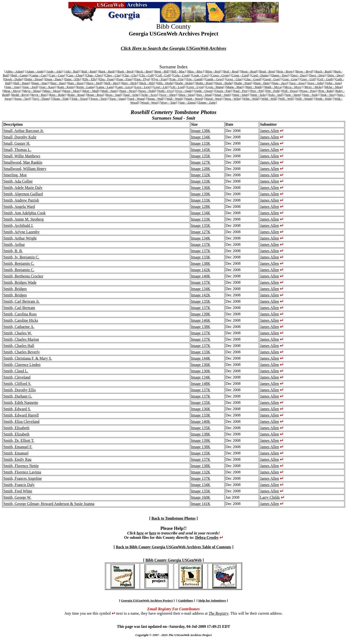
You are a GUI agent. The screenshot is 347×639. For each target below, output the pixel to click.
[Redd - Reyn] (20, 95)
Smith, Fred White (17, 491)
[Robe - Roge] (76, 95)
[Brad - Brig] (266, 71)
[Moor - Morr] (71, 91)
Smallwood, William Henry (24, 169)
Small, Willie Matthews (21, 156)
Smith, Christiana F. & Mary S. (27, 358)
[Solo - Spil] (275, 95)
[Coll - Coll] (163, 75)
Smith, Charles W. (17, 333)
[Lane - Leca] (124, 87)
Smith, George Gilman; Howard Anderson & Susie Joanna (48, 504)
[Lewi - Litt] (161, 87)
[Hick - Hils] (147, 83)
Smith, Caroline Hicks (20, 320)
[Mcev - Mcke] (313, 87)
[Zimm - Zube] (207, 102)
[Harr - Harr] (57, 83)
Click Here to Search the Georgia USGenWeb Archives (173, 48)
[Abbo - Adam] (14, 71)
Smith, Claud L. (15, 371)
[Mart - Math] (254, 87)
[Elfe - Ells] (89, 79)
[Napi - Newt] (128, 91)
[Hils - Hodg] (165, 83)
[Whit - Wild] (251, 98)
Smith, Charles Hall (18, 346)
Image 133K (200, 143)
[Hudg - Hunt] (243, 83)
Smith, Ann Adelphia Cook (24, 213)
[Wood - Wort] (149, 102)
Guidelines (185, 600)
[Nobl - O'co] (165, 91)
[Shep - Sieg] (186, 95)
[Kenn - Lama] (85, 87)
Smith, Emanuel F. (17, 447)
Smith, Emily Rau (17, 459)
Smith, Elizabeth (16, 428)
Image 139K (200, 194)
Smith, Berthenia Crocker (23, 276)
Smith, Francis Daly (19, 485)
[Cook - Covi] (200, 75)
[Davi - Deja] (317, 75)
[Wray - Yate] (168, 102)
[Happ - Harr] (40, 83)
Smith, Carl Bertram (19, 308)
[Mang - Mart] (234, 87)
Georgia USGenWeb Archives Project (147, 600)
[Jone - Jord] (30, 87)
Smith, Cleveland (16, 377)
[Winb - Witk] (323, 98)
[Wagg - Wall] (155, 98)
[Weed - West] (213, 98)
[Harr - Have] (76, 83)
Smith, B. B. (13, 251)
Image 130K (200, 371)
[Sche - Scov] (149, 95)
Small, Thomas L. (17, 150)
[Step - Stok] (310, 95)
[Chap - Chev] (94, 75)
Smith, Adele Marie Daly (23, 188)
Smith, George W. (17, 497)
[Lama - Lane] (105, 87)
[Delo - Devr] (335, 75)
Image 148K (200, 384)
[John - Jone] (333, 83)
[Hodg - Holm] (184, 83)
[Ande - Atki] (54, 71)
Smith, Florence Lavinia (22, 472)
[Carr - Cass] (56, 75)
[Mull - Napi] (109, 91)
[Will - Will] (286, 98)
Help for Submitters (212, 600)
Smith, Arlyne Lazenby (21, 232)
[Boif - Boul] (230, 71)
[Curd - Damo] (259, 75)
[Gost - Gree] (290, 79)
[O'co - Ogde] (184, 91)
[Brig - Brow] (285, 71)
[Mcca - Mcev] (293, 87)
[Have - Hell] (94, 83)
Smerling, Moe (15, 175)
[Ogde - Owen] (203, 91)
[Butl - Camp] (19, 75)
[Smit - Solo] (258, 95)
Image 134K (200, 137)
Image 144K (200, 358)
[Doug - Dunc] (53, 79)
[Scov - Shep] (168, 95)
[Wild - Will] (268, 98)
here (140, 533)
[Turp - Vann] (117, 98)
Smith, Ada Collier (18, 181)
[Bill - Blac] (178, 71)
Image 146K (200, 320)
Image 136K (200, 188)
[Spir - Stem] (292, 95)
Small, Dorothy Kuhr (20, 137)
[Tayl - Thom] (41, 98)
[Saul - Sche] (131, 95)
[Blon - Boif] (213, 71)
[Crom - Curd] (240, 75)
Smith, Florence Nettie (21, 466)
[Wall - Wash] (174, 98)
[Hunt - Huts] (262, 83)
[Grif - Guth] (325, 79)
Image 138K (200, 131)
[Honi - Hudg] (223, 83)
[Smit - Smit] (240, 95)
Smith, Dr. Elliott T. (18, 440)
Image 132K (200, 175)
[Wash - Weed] (193, 98)
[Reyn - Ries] (39, 95)
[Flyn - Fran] (159, 79)
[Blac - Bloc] (195, 71)
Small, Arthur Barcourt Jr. (23, 131)
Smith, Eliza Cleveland (21, 421)
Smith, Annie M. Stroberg (23, 219)
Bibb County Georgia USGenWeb (174, 560)
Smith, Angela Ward (19, 206)
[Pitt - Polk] (272, 91)
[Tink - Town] (79, 98)
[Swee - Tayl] (22, 98)
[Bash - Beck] (125, 71)
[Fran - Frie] (177, 79)
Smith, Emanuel (15, 453)
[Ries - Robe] (57, 95)
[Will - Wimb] (304, 98)
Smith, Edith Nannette (20, 402)
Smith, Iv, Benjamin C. (21, 257)
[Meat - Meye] (11, 91)
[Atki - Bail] (72, 71)
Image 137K (200, 244)
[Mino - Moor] (51, 91)
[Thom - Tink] (60, 98)
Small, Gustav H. (16, 143)
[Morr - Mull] (91, 91)
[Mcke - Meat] (333, 87)
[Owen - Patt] (223, 91)
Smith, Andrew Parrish (21, 200)
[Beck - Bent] (144, 71)
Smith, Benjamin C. (18, 263)
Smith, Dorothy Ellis (19, 390)
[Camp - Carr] (38, 75)
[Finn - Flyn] (141, 79)
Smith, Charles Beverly (21, 352)
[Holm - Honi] (204, 83)
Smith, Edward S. (17, 409)
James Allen (269, 131)
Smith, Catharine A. (18, 327)
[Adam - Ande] (35, 71)
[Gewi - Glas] (234, 79)
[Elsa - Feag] (106, 79)
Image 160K (200, 497)
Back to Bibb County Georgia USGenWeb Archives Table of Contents (173, 547)
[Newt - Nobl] (147, 91)
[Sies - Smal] (204, 95)
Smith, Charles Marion (21, 339)
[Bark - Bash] (107, 71)
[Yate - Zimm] (187, 102)
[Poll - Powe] (289, 91)
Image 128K (200, 169)
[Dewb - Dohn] (13, 79)
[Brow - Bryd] (304, 71)
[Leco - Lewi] (143, 87)
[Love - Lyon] (195, 87)
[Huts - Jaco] (279, 83)
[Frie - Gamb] (194, 79)
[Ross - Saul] (113, 95)
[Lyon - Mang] (214, 87)
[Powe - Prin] (308, 91)
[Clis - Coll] (146, 75)
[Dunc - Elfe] (72, 79)
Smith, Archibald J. (18, 225)
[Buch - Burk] (323, 71)
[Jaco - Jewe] (297, 83)
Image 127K (200, 162)
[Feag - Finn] (124, 79)
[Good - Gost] (271, 79)
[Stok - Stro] (328, 95)
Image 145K (200, 150)
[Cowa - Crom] (220, 75)
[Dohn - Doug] (33, 79)
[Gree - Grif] (308, 79)
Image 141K (200, 504)
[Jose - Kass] (47, 87)
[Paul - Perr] (241, 91)
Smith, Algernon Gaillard (23, 194)
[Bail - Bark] (89, 71)
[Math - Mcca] (273, 87)
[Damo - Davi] (279, 75)
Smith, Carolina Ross (20, 314)
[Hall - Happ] (21, 83)
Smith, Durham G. (17, 396)
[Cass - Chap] (75, 75)
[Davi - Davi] (299, 75)
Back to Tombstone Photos (174, 518)
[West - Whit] (232, 98)
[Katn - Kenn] (65, 87)
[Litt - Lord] (177, 87)
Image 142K (200, 270)
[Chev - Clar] (112, 75)
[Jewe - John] (315, 83)
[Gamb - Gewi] (214, 79)
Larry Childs (270, 497)
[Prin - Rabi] (326, 91)
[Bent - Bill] (162, 71)
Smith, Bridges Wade (20, 282)
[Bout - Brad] (249, 71)
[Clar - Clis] (130, 75)
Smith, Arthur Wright (20, 238)
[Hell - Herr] (112, 83)
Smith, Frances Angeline (22, 478)
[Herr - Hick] (129, 83)
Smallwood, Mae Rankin (22, 162)
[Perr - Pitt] (256, 91)
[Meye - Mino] (31, 91)
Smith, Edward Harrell (21, 415)
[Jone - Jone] (12, 87)
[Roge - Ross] (95, 95)
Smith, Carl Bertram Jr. (21, 301)
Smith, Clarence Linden (21, 365)
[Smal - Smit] (222, 95)
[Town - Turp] (98, 98)
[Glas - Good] (253, 79)
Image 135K (200, 156)
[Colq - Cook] (181, 75)
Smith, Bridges (15, 289)
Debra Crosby (207, 537)
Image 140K (200, 276)
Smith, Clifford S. (17, 384)
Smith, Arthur (14, 244)
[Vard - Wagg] (136, 98)
